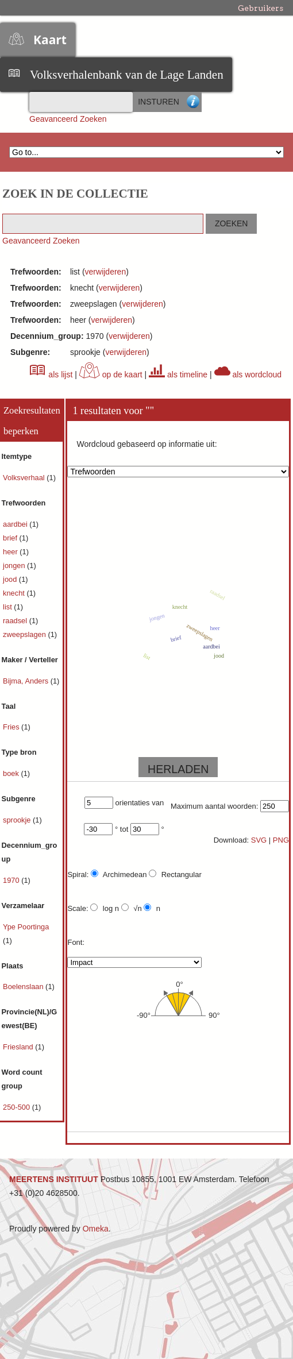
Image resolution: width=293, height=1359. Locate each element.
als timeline (178, 374)
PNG (281, 840)
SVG (259, 840)
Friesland (19, 1047)
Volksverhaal (25, 477)
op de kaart (110, 374)
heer (11, 551)
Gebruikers (260, 8)
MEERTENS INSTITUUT (53, 1179)
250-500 (17, 1107)
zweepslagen (25, 634)
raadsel (16, 620)
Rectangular (175, 874)
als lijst (51, 374)
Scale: (77, 908)
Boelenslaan (24, 986)
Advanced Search (193, 102)
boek (12, 773)
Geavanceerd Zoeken (68, 118)
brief (11, 538)
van (158, 802)
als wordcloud (248, 374)
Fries (12, 727)
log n (104, 908)
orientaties (132, 802)
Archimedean (119, 874)
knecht (14, 593)
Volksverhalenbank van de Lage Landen (126, 75)
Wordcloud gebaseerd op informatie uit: (146, 444)
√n (131, 908)
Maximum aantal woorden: (214, 806)
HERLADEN (178, 769)
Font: (75, 942)
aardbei (16, 524)
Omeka (96, 1228)
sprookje (18, 820)
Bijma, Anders (27, 681)
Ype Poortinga (26, 926)
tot (124, 829)
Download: (231, 840)
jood (11, 579)
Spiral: (77, 874)
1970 (12, 880)
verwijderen (105, 271)
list (8, 607)
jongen (15, 565)
